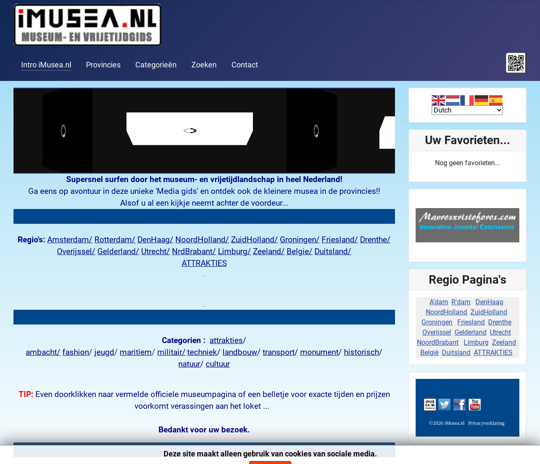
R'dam (460, 302)
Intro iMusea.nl (46, 65)
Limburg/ (234, 251)
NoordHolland (446, 312)
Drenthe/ (375, 239)
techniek (202, 352)
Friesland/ (340, 239)
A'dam (439, 302)
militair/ (171, 352)
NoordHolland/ (202, 239)
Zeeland (504, 342)
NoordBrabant (438, 342)
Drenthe (499, 322)
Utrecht (500, 332)
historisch (361, 352)
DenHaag (489, 302)
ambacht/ (43, 352)
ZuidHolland (488, 312)
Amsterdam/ (69, 239)
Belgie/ (299, 251)
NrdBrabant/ (194, 251)
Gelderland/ (118, 251)
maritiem (136, 352)
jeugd (104, 352)
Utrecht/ (155, 251)
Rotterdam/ (114, 239)
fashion (75, 352)
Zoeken (204, 65)
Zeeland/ (269, 251)
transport (279, 352)
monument (319, 352)
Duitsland (456, 353)
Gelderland (470, 332)
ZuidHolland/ (254, 239)
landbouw (240, 352)
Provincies (103, 65)
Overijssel (436, 332)
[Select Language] (467, 110)
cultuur (218, 364)
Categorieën (156, 65)
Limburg (476, 342)
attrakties (226, 340)
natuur (189, 364)
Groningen (437, 322)
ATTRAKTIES (204, 263)
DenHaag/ (155, 239)
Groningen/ (300, 239)
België (429, 353)
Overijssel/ (76, 251)
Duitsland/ (332, 251)
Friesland (471, 322)
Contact (244, 65)
